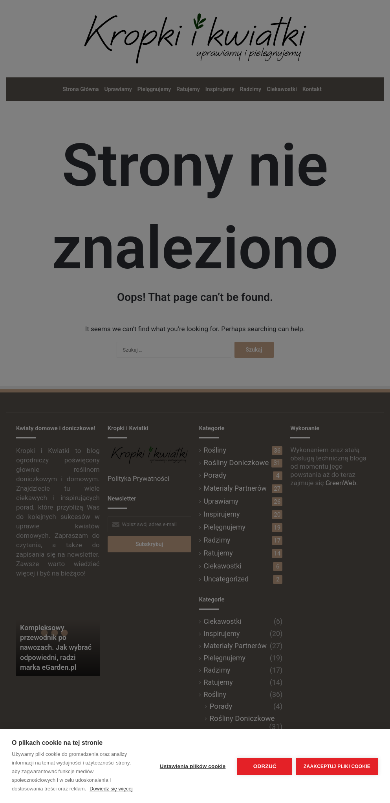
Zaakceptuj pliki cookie (337, 766)
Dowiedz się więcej (111, 789)
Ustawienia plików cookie (192, 766)
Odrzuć (264, 766)
